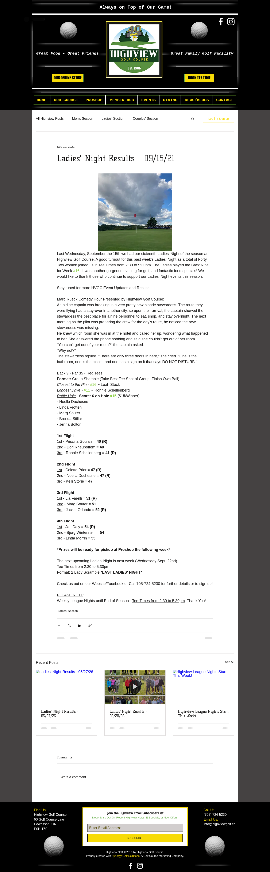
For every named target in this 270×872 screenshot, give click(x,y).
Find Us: (40, 810)
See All (229, 662)
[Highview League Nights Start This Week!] (203, 687)
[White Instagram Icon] (231, 22)
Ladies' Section (113, 118)
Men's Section (82, 118)
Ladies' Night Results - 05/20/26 (128, 713)
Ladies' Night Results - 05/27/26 (59, 713)
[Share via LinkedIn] (80, 625)
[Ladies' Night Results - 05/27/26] (66, 687)
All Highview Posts (50, 118)
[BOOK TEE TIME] (199, 78)
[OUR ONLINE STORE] (68, 78)
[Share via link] (90, 625)
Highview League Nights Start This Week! (203, 713)
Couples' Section (145, 118)
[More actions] (210, 146)
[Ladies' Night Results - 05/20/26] (135, 687)
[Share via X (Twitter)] (69, 625)
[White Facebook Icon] (221, 22)
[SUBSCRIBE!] (135, 838)
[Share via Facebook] (59, 625)
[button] (66, 100)
